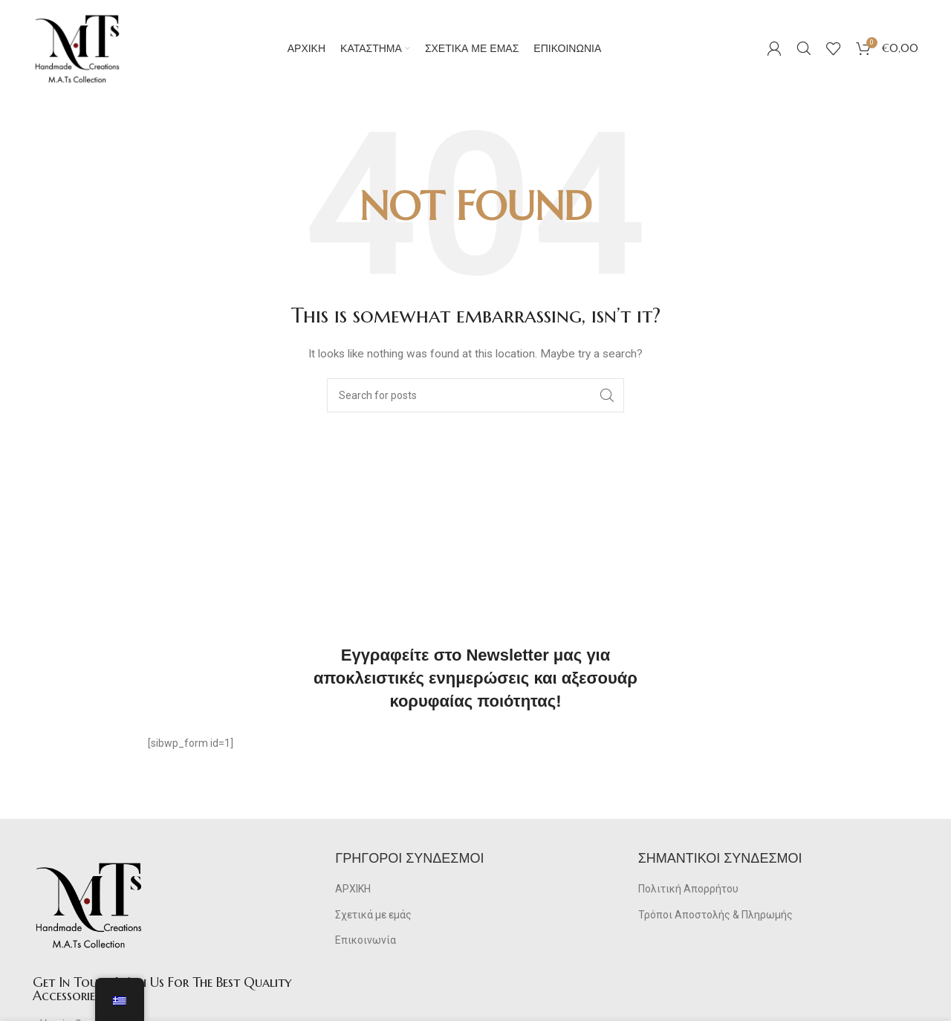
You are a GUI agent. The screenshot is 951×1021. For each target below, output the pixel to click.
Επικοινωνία (365, 940)
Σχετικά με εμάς (373, 915)
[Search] (804, 48)
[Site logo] (77, 48)
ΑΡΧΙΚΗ (353, 889)
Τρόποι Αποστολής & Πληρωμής (715, 915)
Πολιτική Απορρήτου (688, 889)
